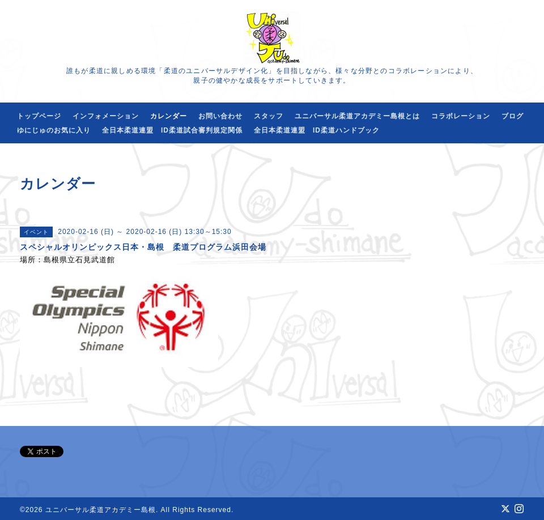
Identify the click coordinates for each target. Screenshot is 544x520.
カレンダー (168, 116)
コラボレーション (460, 116)
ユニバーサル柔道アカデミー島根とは (357, 116)
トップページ (39, 116)
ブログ (513, 116)
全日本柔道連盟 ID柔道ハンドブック (317, 130)
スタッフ (268, 116)
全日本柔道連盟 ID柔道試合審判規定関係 (172, 130)
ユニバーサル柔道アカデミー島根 (100, 510)
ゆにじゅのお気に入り (54, 130)
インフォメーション (106, 116)
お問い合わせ (220, 116)
